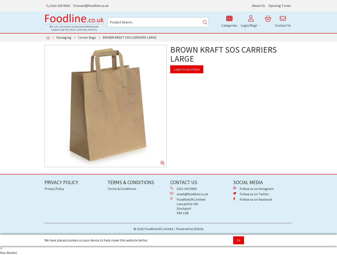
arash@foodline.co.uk (91, 5)
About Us (258, 5)
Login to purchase (187, 69)
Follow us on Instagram (253, 188)
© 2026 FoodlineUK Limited (153, 229)
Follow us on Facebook (252, 199)
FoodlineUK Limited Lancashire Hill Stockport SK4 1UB (187, 206)
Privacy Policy (54, 188)
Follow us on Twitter (251, 194)
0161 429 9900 (58, 5)
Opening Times (279, 5)
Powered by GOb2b (190, 229)
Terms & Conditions (121, 188)
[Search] (205, 22)
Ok (238, 240)
